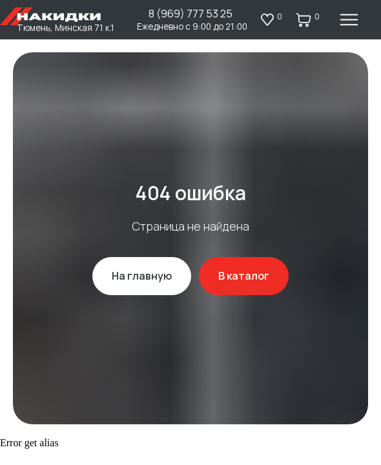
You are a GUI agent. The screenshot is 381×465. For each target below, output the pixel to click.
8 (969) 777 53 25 (190, 13)
